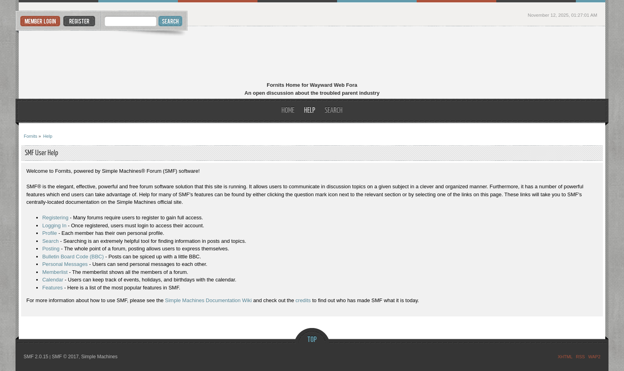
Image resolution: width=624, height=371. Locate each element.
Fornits (312, 55)
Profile (49, 233)
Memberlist (55, 272)
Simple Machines (99, 356)
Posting (50, 249)
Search (50, 241)
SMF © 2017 (65, 356)
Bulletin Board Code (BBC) (73, 257)
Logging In (54, 225)
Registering (55, 218)
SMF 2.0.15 (35, 356)
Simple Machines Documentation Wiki (208, 300)
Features (52, 288)
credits (303, 300)
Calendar (52, 280)
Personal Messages (65, 264)
